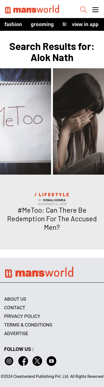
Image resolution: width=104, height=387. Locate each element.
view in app (85, 24)
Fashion (13, 24)
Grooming (42, 24)
